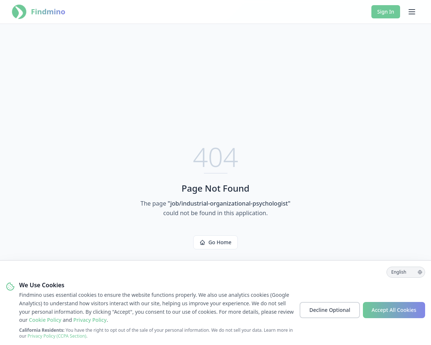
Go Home (215, 242)
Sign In (385, 11)
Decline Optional (329, 309)
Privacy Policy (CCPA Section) (57, 336)
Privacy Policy (89, 319)
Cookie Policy (45, 319)
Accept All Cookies (394, 309)
